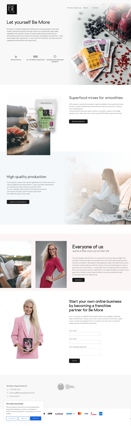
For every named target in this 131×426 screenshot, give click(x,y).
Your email (85, 341)
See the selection (78, 121)
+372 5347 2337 (15, 389)
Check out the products (18, 202)
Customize (12, 418)
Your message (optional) (85, 351)
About (85, 8)
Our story (78, 280)
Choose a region (73, 8)
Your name (85, 333)
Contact (95, 8)
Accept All (36, 418)
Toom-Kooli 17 (14, 396)
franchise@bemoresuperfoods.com (22, 393)
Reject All (24, 418)
